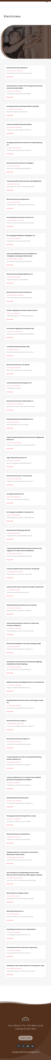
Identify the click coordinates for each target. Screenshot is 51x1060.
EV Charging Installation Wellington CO (21, 235)
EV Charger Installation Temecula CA (20, 512)
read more (10, 77)
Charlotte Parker (12, 259)
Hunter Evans (11, 148)
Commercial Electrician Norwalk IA (19, 124)
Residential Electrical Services (17, 798)
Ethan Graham (12, 801)
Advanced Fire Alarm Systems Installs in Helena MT (25, 587)
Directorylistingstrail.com (31, 1052)
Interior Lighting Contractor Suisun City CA (22, 310)
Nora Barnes (11, 667)
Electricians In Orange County (17, 893)
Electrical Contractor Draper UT (18, 739)
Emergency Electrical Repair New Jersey (21, 816)
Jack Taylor (11, 238)
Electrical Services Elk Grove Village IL (20, 163)
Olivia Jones (11, 91)
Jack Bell (10, 349)
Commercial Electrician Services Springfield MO (24, 181)
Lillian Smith (11, 497)
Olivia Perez (11, 277)
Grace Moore (11, 685)
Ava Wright (11, 590)
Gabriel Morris (11, 628)
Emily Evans (11, 932)
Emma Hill (10, 914)
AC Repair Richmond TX (15, 494)
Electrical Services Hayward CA (18, 199)
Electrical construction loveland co (19, 292)
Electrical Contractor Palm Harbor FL (20, 401)
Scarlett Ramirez (12, 571)
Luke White (10, 202)
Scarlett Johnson (12, 404)
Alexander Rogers (12, 220)
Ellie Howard (11, 367)
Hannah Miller (11, 741)
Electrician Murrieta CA (15, 911)
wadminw (10, 782)
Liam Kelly (10, 184)
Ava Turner (11, 166)
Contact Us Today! (25, 1038)
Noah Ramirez (11, 127)
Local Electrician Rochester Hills (18, 347)
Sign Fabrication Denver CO (17, 458)
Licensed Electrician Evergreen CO (19, 383)
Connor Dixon (11, 442)
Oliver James (11, 608)
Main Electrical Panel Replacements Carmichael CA (25, 682)
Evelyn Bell (10, 646)
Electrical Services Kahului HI (17, 68)
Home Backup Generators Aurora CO (20, 217)
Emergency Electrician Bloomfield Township (23, 106)
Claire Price (11, 386)
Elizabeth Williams (12, 295)
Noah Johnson (11, 331)
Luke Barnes (11, 950)
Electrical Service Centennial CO (18, 834)
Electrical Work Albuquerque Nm (18, 530)
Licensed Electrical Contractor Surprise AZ (22, 947)
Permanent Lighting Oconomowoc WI (20, 328)
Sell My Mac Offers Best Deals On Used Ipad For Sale (25, 966)
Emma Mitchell (12, 968)
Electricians (19, 70)
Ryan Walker (11, 762)
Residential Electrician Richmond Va (20, 419)
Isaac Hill (10, 422)
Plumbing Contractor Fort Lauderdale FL (21, 929)
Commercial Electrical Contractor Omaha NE (23, 569)
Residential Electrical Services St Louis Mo (22, 605)
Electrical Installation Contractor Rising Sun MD (24, 643)
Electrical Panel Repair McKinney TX (20, 274)
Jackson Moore (12, 70)
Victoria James (12, 553)
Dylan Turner (11, 819)
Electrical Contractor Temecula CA (19, 476)
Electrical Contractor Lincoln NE (18, 365)
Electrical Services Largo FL (16, 721)
